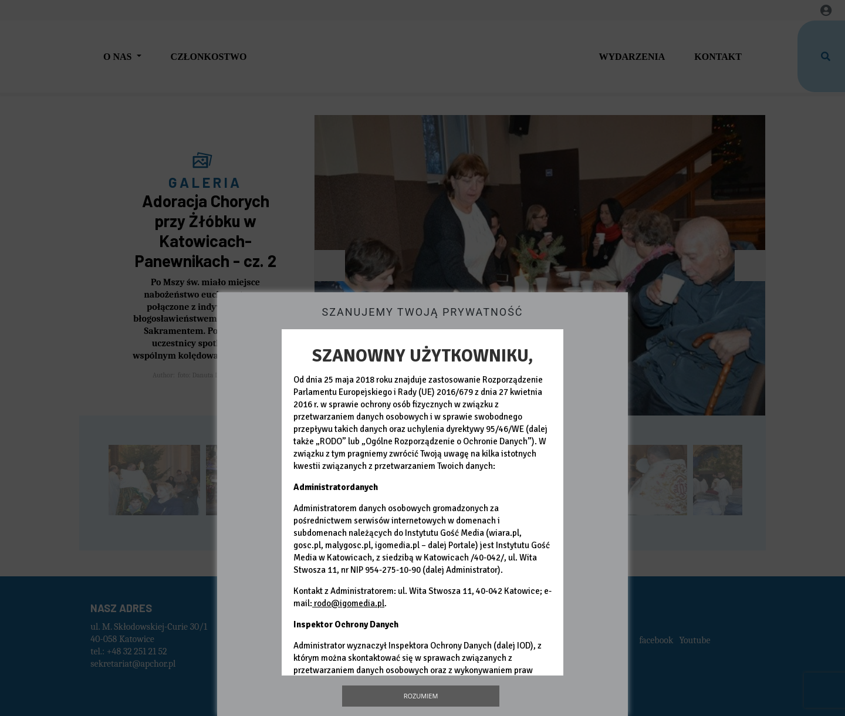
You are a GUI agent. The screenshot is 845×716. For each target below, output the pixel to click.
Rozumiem (421, 695)
